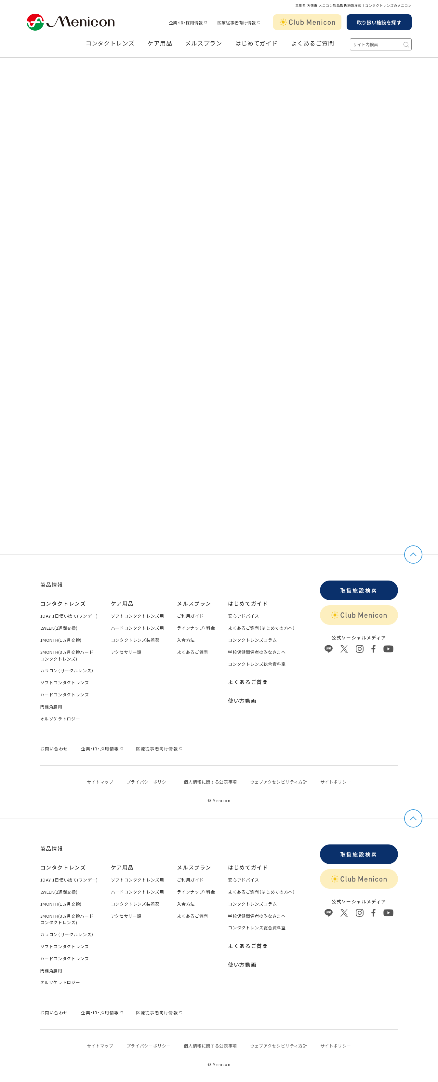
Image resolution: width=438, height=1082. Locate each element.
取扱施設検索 (359, 590)
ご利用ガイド (190, 616)
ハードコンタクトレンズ (64, 695)
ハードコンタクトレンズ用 (137, 628)
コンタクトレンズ (110, 43)
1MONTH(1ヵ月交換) (61, 640)
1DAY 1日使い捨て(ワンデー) (69, 616)
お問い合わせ (54, 749)
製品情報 (51, 584)
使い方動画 (242, 701)
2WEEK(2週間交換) (59, 628)
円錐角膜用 (51, 707)
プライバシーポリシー (148, 782)
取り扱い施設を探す (379, 22)
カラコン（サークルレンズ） (67, 670)
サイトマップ (100, 782)
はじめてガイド (256, 43)
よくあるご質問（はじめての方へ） (261, 628)
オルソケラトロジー (60, 719)
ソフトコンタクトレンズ (64, 682)
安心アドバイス (243, 616)
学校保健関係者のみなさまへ (256, 652)
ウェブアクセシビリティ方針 (278, 782)
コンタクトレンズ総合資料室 (256, 664)
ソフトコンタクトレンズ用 (137, 616)
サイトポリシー (336, 782)
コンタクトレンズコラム (252, 640)
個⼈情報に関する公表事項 (210, 782)
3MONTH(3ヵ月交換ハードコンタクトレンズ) (67, 655)
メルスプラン (203, 43)
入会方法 (186, 640)
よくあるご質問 (312, 43)
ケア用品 (160, 43)
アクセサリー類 (126, 652)
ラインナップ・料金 (196, 628)
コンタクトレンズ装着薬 (135, 640)
